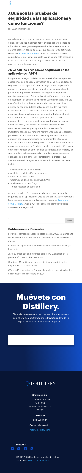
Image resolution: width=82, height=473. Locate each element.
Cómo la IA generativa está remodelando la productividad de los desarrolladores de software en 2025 (40, 272)
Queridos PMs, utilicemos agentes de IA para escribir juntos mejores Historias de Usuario (37, 264)
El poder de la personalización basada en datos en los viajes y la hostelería (39, 247)
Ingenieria (25, 29)
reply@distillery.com (40, 430)
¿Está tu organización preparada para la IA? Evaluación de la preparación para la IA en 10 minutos (38, 255)
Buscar (69, 221)
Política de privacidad (38, 461)
